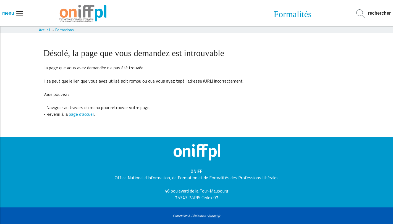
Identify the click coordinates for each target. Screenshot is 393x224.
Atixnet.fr (214, 215)
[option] (292, 14)
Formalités (292, 14)
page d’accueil (81, 114)
